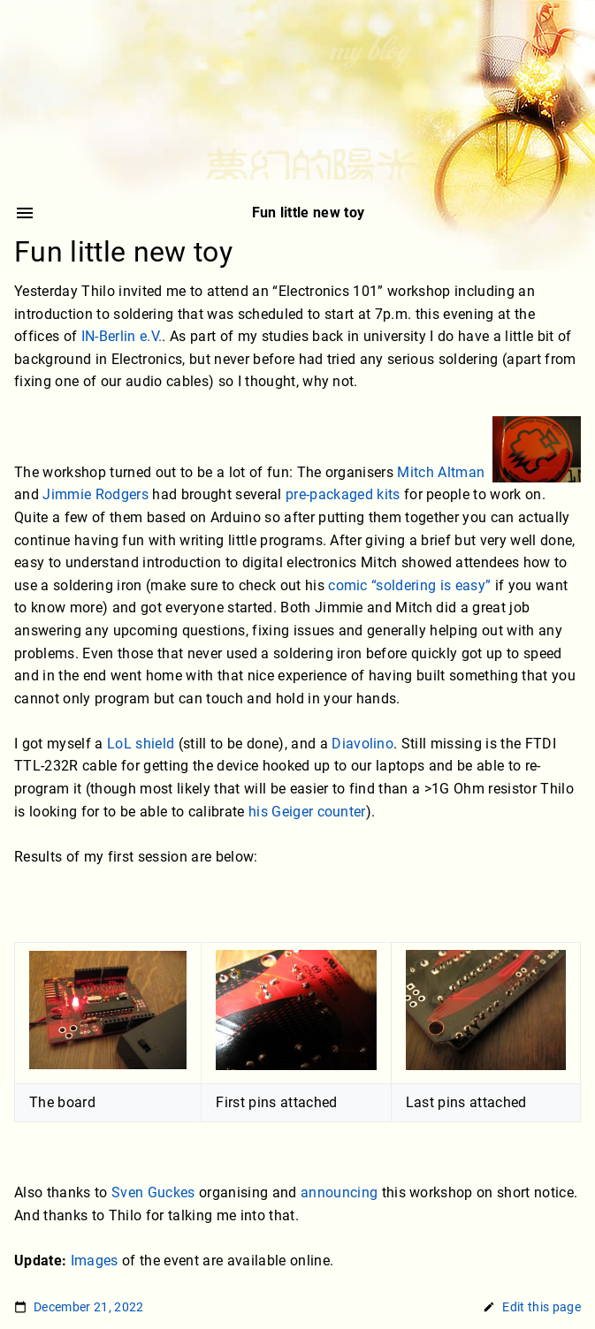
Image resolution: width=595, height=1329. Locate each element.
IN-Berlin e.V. (122, 337)
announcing (339, 1192)
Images (94, 1260)
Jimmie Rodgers (95, 495)
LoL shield (140, 743)
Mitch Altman (440, 472)
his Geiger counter (307, 811)
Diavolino (362, 743)
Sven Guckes (153, 1192)
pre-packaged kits (343, 495)
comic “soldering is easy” (409, 585)
